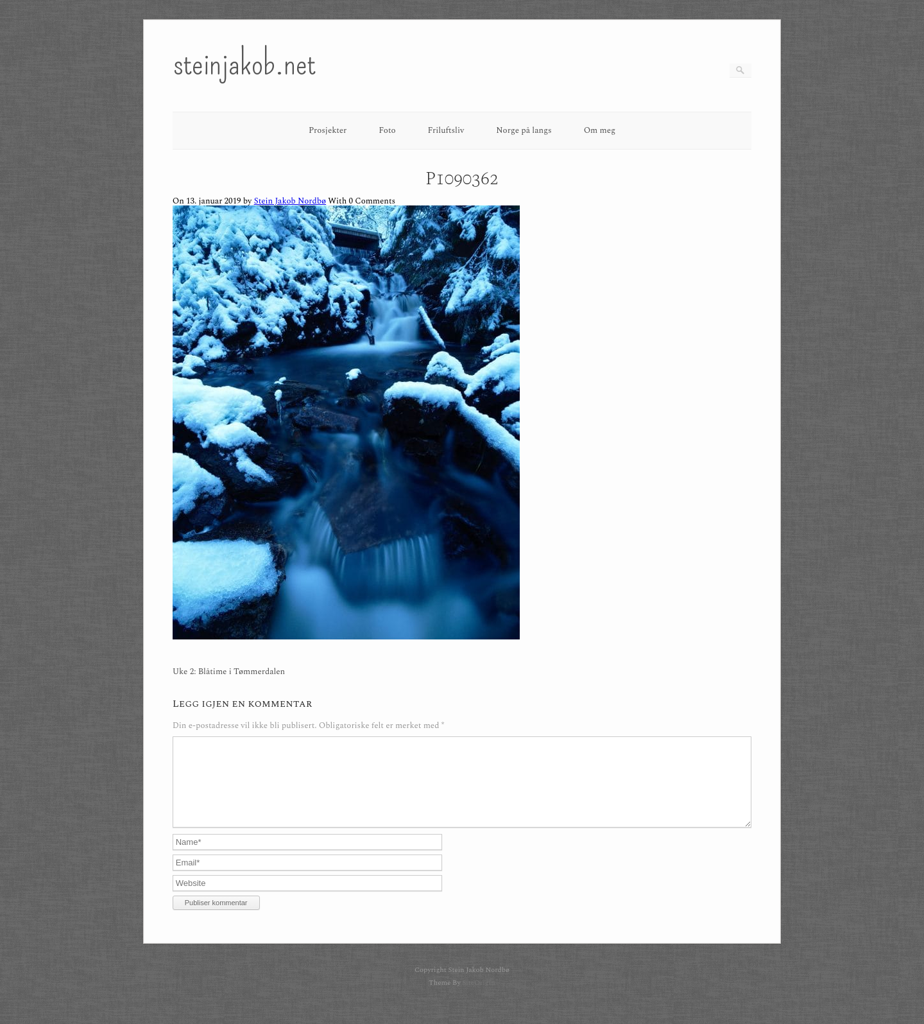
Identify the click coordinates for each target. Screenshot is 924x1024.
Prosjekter (327, 130)
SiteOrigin (478, 998)
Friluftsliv (446, 130)
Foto (387, 130)
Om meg (600, 130)
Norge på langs (523, 130)
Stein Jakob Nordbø (290, 201)
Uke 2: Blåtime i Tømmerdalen (229, 672)
